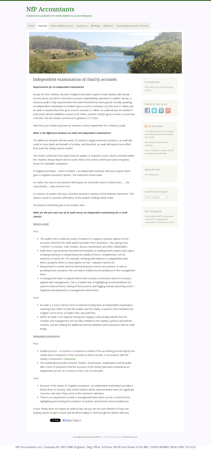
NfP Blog (95, 25)
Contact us (81, 25)
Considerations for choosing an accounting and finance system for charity (159, 134)
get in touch (60, 412)
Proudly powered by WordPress (87, 437)
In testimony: (152, 82)
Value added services (61, 25)
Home (31, 25)
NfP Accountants (50, 9)
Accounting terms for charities (133, 25)
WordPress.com (130, 437)
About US (108, 25)
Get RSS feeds (155, 126)
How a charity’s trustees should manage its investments (159, 152)
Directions (69, 358)
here (95, 118)
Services (42, 25)
